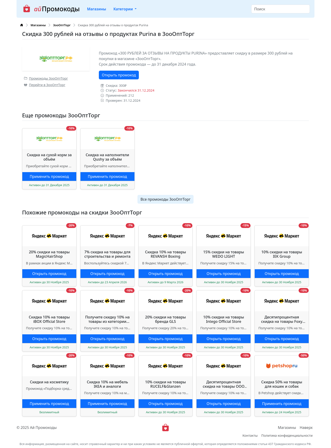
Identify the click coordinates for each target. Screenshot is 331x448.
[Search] (280, 9)
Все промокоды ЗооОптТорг (165, 199)
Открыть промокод (119, 75)
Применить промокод (49, 176)
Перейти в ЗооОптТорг (44, 85)
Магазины (96, 9)
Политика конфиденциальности (287, 435)
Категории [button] (123, 9)
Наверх (306, 427)
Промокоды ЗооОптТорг (46, 78)
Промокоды (51, 8)
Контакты (250, 435)
